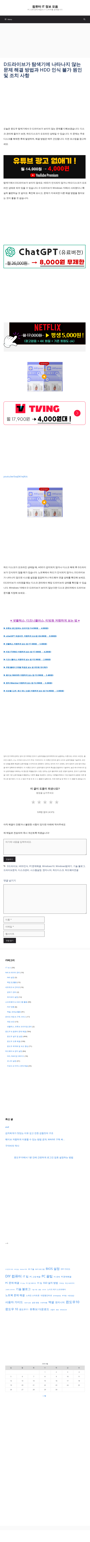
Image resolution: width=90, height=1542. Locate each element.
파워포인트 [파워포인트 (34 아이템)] (63, 1310)
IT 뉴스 (8, 967)
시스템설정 (35, 870)
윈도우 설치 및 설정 (14, 1036)
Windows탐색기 (64, 866)
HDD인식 (23, 866)
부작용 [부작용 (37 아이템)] (64, 1296)
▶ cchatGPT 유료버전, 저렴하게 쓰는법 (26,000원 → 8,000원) (30, 636)
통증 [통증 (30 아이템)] (57, 1310)
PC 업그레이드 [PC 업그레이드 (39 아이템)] (31, 1283)
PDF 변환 (10, 1007)
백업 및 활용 (12, 982)
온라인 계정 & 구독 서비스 (15, 1017)
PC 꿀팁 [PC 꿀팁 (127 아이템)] (47, 1276)
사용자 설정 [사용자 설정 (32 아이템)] (27, 1303)
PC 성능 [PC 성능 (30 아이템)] (22, 1283)
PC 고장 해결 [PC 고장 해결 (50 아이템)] (35, 1276)
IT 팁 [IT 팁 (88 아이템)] (25, 1276)
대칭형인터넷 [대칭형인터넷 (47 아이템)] (46, 1295)
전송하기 (9, 859)
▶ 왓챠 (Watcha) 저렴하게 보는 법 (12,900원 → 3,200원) (28, 683)
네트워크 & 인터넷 (12, 987)
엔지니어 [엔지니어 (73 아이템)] (60, 1302)
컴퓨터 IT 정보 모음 (45, 6)
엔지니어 (47, 870)
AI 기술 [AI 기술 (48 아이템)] (31, 1269)
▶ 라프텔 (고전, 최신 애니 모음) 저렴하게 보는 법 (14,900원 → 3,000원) (34, 691)
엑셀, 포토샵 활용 (14, 1012)
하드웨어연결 (71, 870)
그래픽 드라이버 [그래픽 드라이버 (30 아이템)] (10, 1289)
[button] (84, 19)
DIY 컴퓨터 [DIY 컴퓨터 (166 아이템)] (13, 1276)
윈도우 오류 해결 (13, 1041)
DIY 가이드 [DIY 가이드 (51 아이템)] (65, 1269)
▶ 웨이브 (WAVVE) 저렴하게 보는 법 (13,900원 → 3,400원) (28, 675)
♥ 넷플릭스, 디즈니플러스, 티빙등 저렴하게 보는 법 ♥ (45, 620)
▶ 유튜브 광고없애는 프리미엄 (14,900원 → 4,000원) (26, 628)
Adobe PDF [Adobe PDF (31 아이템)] (23, 1269)
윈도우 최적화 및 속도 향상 (17, 1046)
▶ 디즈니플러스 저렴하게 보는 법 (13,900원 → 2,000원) (27, 659)
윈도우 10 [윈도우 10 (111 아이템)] (11, 1309)
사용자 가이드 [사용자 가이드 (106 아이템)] (14, 1302)
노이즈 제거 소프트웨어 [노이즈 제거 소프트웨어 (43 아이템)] (56, 1289)
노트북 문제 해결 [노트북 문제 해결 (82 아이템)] (15, 1295)
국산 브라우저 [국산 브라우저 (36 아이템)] (69, 1283)
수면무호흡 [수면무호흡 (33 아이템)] (43, 1303)
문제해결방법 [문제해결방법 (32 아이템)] (57, 1295)
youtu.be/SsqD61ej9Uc (16, 476)
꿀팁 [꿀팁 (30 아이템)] (39, 1289)
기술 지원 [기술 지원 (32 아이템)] (34, 1289)
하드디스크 (58, 870)
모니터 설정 (11, 1061)
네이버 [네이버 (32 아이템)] (44, 1289)
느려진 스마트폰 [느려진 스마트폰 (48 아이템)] (32, 1295)
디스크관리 (23, 870)
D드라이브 (12, 866)
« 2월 (44, 1396)
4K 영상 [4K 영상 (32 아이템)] (16, 1269)
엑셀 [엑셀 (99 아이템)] (51, 1302)
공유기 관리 (11, 992)
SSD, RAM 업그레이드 (15, 1056)
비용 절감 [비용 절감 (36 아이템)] (71, 1296)
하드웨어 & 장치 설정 (13, 1051)
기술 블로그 (79, 866)
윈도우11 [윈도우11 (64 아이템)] (23, 1309)
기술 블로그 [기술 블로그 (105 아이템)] (23, 1289)
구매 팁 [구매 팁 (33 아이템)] (61, 1283)
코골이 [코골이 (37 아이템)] (52, 1310)
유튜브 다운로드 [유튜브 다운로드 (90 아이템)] (39, 1309)
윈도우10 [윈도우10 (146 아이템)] (72, 1302)
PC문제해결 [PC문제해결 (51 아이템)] (66, 1276)
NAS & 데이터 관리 (12, 972)
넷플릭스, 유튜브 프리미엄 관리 (19, 1026)
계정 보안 (11, 1021)
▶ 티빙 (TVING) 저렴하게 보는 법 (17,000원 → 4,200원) (27, 651)
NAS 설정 (10, 977)
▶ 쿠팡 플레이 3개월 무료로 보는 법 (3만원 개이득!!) (26, 667)
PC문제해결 (35, 866)
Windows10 (48, 866)
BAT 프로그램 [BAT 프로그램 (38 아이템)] (40, 1269)
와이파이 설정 (12, 997)
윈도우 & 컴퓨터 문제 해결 (15, 1031)
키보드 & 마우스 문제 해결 (17, 1066)
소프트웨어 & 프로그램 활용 (16, 1002)
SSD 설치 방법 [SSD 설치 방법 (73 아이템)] (50, 1282)
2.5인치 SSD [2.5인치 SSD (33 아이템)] (9, 1269)
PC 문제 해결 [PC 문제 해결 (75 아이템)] (12, 1282)
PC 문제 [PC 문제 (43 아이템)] (57, 1277)
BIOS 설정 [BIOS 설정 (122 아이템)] (53, 1269)
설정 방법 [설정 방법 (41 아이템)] (35, 1302)
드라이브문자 (10, 870)
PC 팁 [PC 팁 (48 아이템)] (39, 1283)
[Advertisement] (45, 40)
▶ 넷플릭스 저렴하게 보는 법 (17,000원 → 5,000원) (25, 644)
